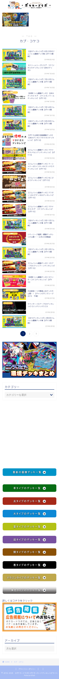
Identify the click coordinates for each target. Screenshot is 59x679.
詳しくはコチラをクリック (29, 615)
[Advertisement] (29, 434)
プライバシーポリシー (27, 669)
